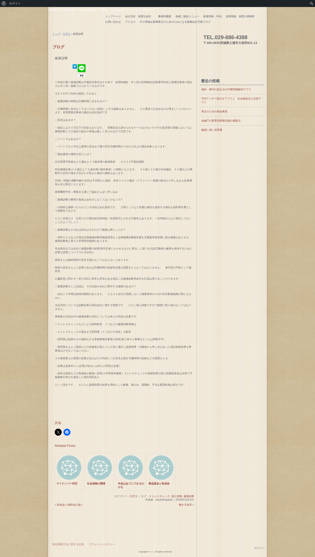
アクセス (130, 21)
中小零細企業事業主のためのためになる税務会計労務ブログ (175, 21)
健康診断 (61, 58)
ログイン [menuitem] (15, 3)
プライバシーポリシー (102, 544)
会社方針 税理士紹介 (139, 16)
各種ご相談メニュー (187, 16)
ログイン (259, 548)
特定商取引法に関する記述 (68, 544)
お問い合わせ (113, 21)
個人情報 (177, 496)
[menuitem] (4, 3)
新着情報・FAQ (212, 16)
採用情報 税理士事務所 (240, 16)
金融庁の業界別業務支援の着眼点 (221, 120)
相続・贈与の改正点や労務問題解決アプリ (226, 89)
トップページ (113, 16)
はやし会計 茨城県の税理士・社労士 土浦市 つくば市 (75, 19)
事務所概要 (164, 16)
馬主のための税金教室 (214, 111)
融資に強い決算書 (211, 129)
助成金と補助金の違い (70, 504)
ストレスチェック (159, 496)
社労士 (134, 496)
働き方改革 (185, 504)
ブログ (58, 47)
